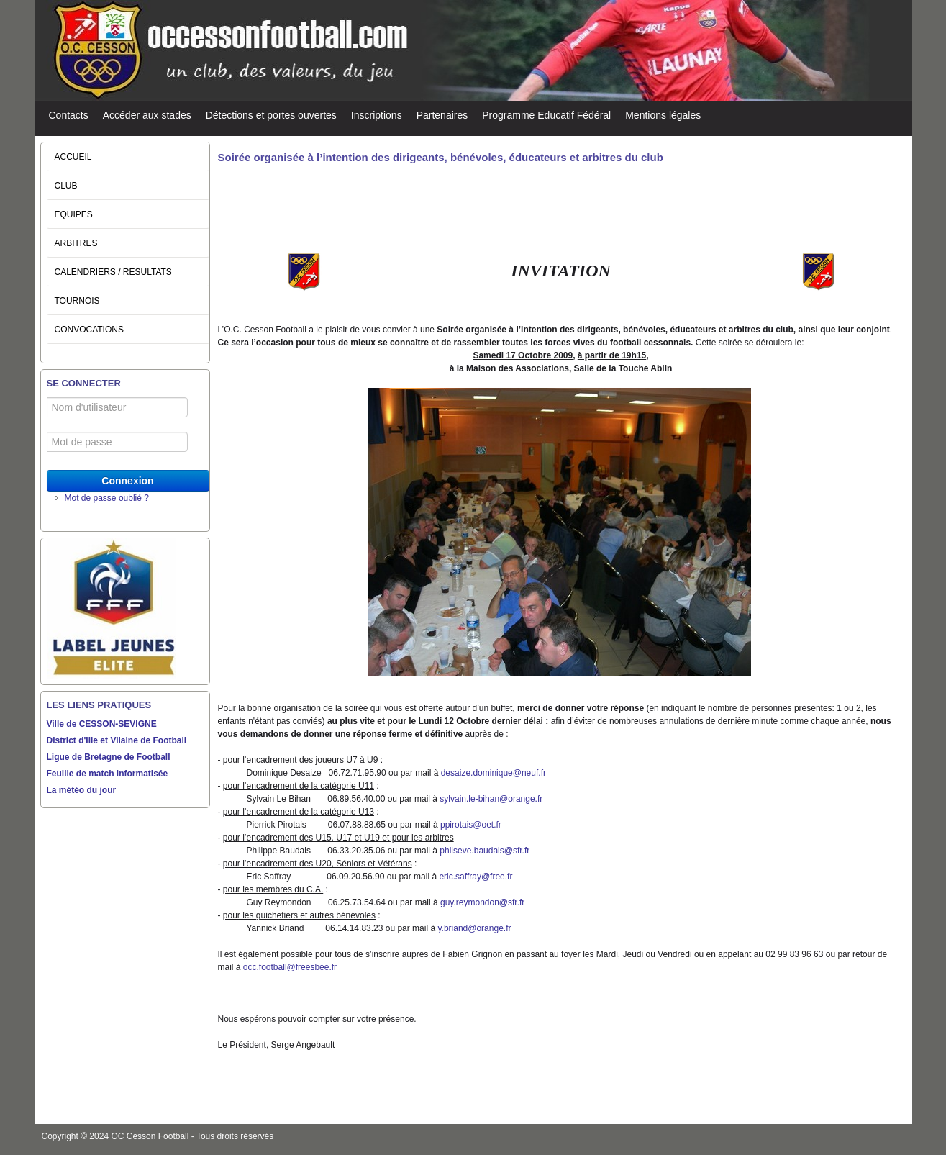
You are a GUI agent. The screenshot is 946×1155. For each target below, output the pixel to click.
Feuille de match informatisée (107, 774)
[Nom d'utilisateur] (117, 407)
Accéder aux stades (147, 115)
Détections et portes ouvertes (271, 115)
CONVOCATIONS (89, 330)
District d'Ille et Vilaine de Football (117, 740)
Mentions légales (663, 115)
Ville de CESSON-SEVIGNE (102, 724)
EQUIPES (74, 214)
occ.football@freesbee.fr (290, 967)
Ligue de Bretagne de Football (108, 757)
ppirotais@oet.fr (470, 825)
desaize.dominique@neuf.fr (493, 773)
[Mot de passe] (117, 442)
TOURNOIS (77, 301)
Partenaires (442, 115)
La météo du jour (82, 790)
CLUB (66, 186)
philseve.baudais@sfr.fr (484, 851)
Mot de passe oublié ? (107, 498)
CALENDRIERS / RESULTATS (113, 272)
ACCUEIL (73, 157)
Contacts (68, 115)
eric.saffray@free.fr (475, 876)
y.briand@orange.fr (474, 928)
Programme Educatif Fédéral (546, 115)
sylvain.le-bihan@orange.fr (491, 799)
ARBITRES (76, 243)
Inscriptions (376, 115)
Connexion (127, 480)
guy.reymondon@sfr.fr (482, 902)
